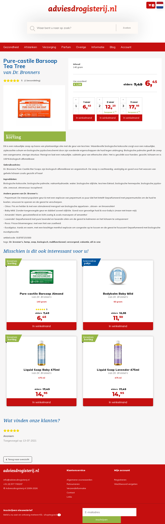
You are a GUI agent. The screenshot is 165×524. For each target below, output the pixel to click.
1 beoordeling (32, 80)
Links (69, 493)
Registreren (120, 476)
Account (126, 47)
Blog (112, 47)
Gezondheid (11, 47)
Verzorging (49, 47)
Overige (81, 47)
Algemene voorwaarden (79, 476)
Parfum (66, 47)
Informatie (97, 47)
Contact (71, 489)
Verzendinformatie (76, 484)
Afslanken (30, 47)
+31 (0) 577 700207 (13, 480)
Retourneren (73, 480)
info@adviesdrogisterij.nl (16, 476)
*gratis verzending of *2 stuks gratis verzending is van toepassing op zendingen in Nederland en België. (82, 521)
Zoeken (127, 27)
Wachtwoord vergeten (125, 480)
